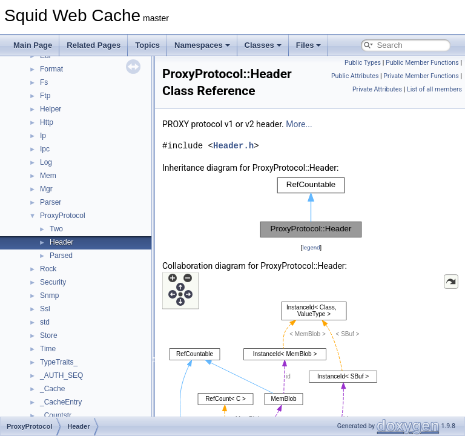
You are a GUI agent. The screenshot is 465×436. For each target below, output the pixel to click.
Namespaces (202, 45)
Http (46, 122)
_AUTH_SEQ (61, 375)
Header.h (233, 145)
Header (61, 242)
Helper (50, 109)
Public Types (363, 63)
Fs (44, 82)
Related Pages (93, 45)
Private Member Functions (420, 76)
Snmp (49, 295)
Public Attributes (355, 76)
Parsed (61, 255)
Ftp (45, 95)
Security (53, 282)
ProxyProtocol (62, 215)
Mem (48, 175)
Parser (50, 202)
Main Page (32, 45)
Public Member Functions (422, 63)
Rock (48, 269)
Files (309, 45)
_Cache (52, 389)
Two (56, 229)
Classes (263, 45)
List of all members (434, 89)
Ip (43, 135)
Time (48, 349)
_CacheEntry (61, 402)
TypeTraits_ (59, 362)
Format (51, 69)
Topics (147, 45)
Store (49, 335)
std (45, 322)
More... (299, 124)
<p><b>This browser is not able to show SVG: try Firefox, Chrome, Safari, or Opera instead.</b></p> (311, 207)
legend (311, 247)
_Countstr (55, 415)
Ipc (45, 149)
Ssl (45, 309)
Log (46, 162)
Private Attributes (377, 89)
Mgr (46, 189)
